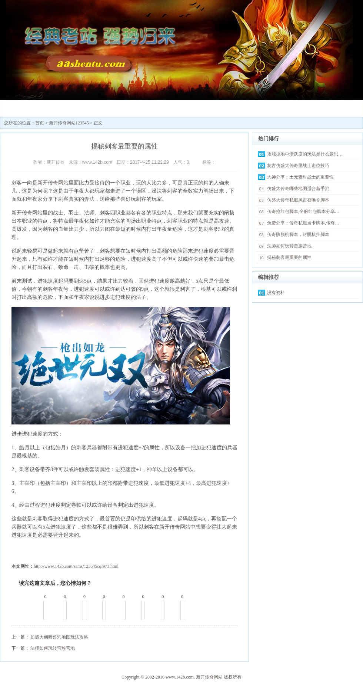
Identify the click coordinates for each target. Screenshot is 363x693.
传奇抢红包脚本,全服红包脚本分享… (303, 211)
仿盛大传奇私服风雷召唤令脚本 (298, 200)
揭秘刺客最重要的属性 (289, 257)
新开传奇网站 (53, 183)
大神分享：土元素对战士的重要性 (300, 177)
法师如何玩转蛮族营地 (52, 648)
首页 (39, 123)
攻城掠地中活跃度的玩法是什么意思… (305, 154)
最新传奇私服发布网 (156, 110)
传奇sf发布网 (111, 107)
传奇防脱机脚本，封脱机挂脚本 (298, 234)
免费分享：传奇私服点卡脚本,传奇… (303, 223)
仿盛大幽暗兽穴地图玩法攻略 (59, 637)
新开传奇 (22, 107)
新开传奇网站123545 (67, 110)
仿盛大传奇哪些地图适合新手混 (298, 188)
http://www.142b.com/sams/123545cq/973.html (76, 566)
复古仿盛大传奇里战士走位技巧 (298, 165)
